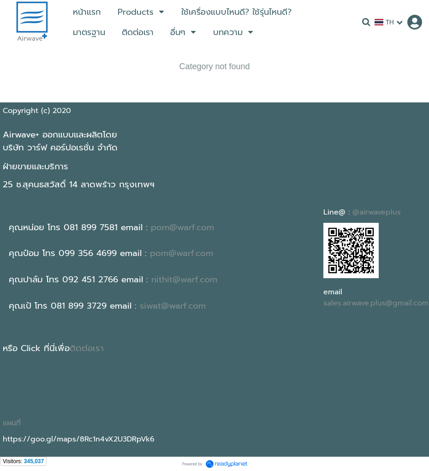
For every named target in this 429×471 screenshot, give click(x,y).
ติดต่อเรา (87, 348)
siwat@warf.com (173, 305)
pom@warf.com (182, 227)
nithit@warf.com (184, 279)
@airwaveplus (376, 212)
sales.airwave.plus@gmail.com (376, 303)
